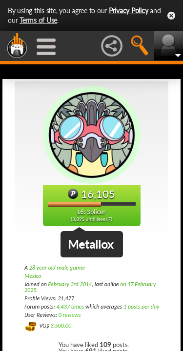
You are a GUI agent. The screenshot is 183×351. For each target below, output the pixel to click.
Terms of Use (38, 20)
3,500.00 (60, 325)
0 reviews (70, 315)
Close (171, 16)
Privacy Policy (128, 10)
